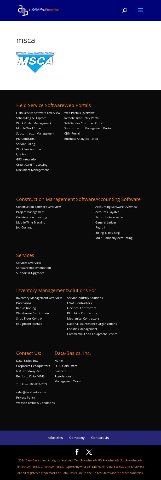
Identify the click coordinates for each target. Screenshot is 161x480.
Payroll (100, 227)
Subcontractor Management (35, 133)
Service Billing (25, 144)
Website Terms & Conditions (35, 403)
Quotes (21, 154)
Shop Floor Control (29, 318)
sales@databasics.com (31, 392)
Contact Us (100, 437)
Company (77, 437)
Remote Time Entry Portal (81, 118)
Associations (63, 376)
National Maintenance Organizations (92, 324)
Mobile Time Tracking (30, 222)
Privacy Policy (25, 397)
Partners (60, 371)
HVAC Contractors (79, 303)
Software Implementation (33, 268)
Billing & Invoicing (107, 233)
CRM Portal (72, 133)
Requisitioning (26, 308)
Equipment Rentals (29, 324)
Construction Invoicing (32, 217)
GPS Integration (27, 159)
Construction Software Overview (38, 207)
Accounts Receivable (109, 217)
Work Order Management (33, 123)
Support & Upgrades (30, 273)
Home (59, 360)
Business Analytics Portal (81, 139)
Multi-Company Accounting (114, 238)
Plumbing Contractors (82, 313)
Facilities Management (82, 329)
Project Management (30, 212)
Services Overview (28, 263)
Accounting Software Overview (116, 207)
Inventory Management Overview (39, 298)
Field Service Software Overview (38, 113)
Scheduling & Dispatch (31, 118)
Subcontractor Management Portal (88, 128)
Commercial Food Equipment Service (92, 334)
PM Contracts (25, 139)
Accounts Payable (107, 212)
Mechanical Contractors (83, 318)
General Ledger (105, 222)
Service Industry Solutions (85, 298)
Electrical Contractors (81, 308)
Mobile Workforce (28, 128)
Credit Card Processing (31, 164)
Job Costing (24, 227)
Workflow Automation (31, 149)
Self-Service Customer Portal (83, 123)
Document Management (33, 170)
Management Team (67, 381)
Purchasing (23, 303)
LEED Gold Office (66, 366)
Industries (55, 437)
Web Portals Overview (79, 113)
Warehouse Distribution (32, 313)
